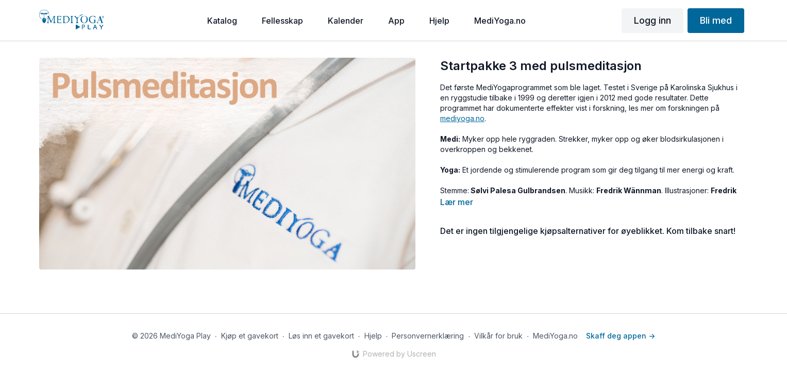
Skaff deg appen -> (620, 335)
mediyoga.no (462, 118)
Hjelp (373, 335)
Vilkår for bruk (498, 335)
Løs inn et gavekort (321, 335)
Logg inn (652, 20)
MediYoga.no (555, 335)
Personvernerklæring (428, 335)
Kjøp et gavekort (249, 335)
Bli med (716, 20)
